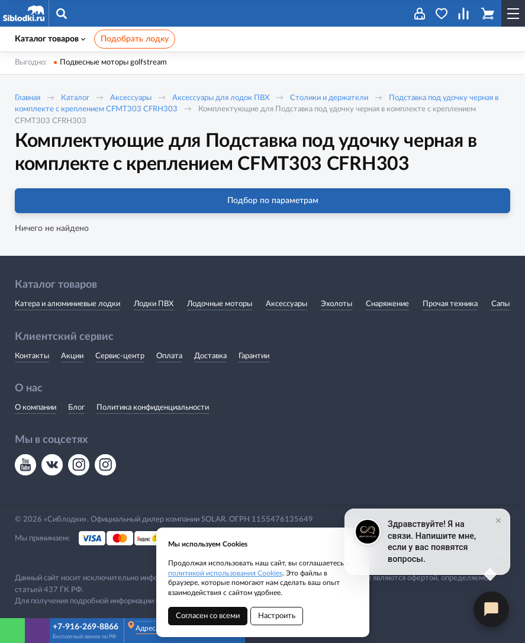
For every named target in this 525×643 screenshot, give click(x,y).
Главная (27, 98)
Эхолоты (336, 304)
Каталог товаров (50, 39)
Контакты (32, 356)
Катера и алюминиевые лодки (67, 304)
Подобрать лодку (135, 39)
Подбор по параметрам (262, 201)
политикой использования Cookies (225, 573)
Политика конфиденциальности (152, 407)
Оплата (169, 356)
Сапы (500, 304)
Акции (72, 356)
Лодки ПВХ (153, 304)
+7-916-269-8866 (85, 627)
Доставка (210, 356)
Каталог (75, 98)
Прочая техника (450, 304)
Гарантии (254, 356)
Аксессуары (131, 98)
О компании (35, 407)
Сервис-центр (119, 356)
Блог (76, 407)
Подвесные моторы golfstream (113, 62)
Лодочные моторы (219, 304)
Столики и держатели (329, 98)
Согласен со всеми (208, 616)
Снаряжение (387, 304)
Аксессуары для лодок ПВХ (220, 98)
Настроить (276, 616)
